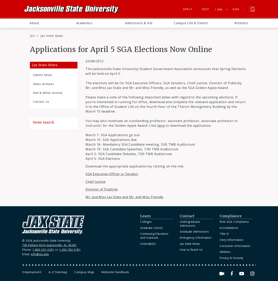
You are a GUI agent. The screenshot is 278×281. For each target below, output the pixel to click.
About (34, 23)
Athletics (241, 23)
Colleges (146, 222)
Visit (205, 9)
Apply (187, 9)
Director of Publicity (102, 189)
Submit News (42, 75)
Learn (145, 216)
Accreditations (229, 228)
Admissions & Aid (138, 23)
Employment (31, 272)
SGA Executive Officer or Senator (112, 174)
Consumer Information (235, 246)
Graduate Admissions (194, 231)
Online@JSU (148, 244)
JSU (32, 36)
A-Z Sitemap (58, 272)
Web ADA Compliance (234, 222)
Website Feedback (115, 272)
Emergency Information (195, 237)
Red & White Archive (48, 93)
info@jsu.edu (40, 254)
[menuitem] (34, 23)
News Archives (43, 84)
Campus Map (84, 272)
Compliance (231, 216)
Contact (187, 216)
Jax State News (52, 36)
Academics (84, 23)
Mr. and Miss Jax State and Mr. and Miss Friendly (125, 197)
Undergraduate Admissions (190, 223)
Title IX (224, 234)
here (161, 125)
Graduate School (151, 228)
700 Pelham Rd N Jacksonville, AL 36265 (49, 245)
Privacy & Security (231, 258)
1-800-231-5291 (43, 249)
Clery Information (231, 240)
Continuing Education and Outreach (154, 235)
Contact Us (41, 102)
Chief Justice (96, 181)
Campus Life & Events (191, 23)
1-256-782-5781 (70, 249)
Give (236, 9)
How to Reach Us (191, 249)
